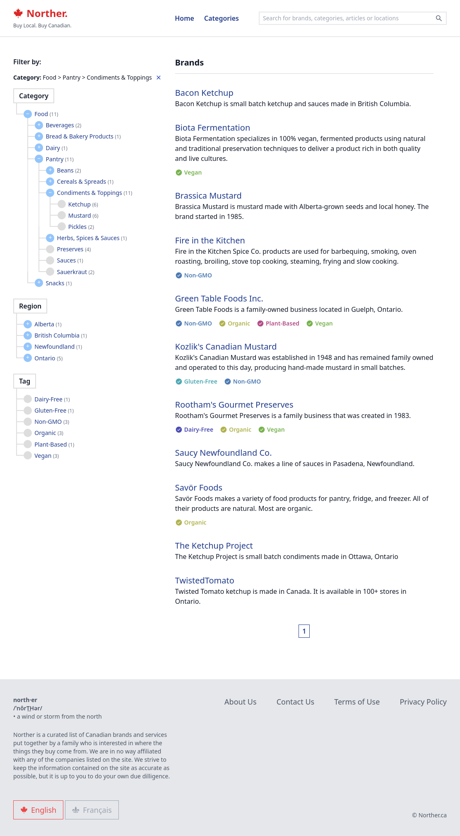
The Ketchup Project (214, 545)
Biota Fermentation (212, 127)
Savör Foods (198, 487)
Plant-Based (54, 444)
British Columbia (60, 335)
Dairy (56, 148)
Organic (48, 433)
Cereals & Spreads (85, 181)
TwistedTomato (204, 580)
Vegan (46, 455)
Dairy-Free (52, 399)
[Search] (439, 18)
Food (46, 114)
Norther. (40, 13)
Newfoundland (58, 346)
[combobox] (353, 18)
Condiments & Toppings (94, 193)
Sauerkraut (75, 272)
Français (92, 810)
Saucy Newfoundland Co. (223, 452)
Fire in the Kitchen (210, 240)
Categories (221, 18)
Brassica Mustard (208, 195)
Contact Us (296, 702)
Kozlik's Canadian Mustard (226, 346)
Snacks (59, 283)
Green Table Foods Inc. (219, 298)
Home (184, 18)
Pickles (81, 227)
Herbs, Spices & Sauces (92, 238)
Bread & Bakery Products (83, 136)
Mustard (83, 215)
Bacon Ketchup (204, 92)
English (38, 810)
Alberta (48, 324)
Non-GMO (51, 421)
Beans (69, 170)
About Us (240, 702)
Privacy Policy (423, 702)
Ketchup (83, 204)
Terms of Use (357, 702)
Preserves (74, 249)
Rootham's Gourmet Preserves (234, 404)
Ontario (48, 358)
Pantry (60, 159)
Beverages (63, 125)
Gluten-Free (54, 410)
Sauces (70, 260)
